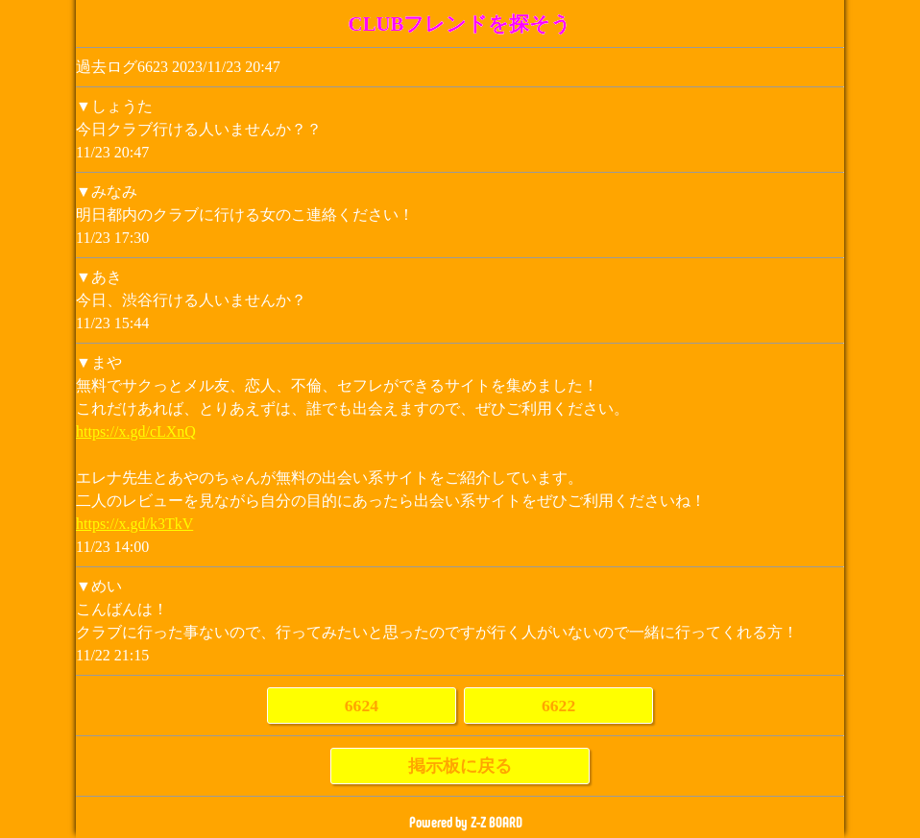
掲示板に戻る (460, 766)
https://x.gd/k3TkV (134, 523)
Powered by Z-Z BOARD (465, 822)
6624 (361, 705)
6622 (558, 705)
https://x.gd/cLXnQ (136, 431)
